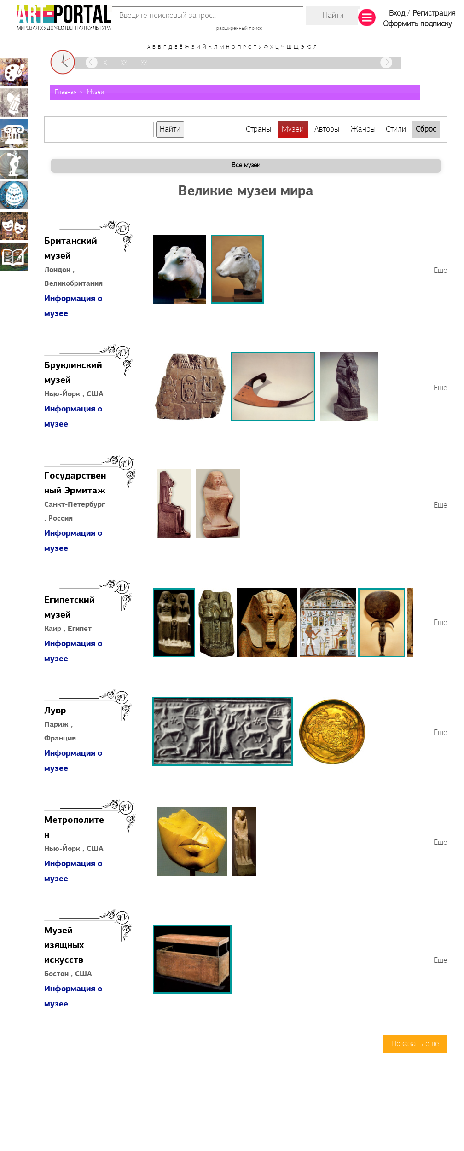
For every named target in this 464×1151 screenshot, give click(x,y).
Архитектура (14, 133)
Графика (14, 102)
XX (124, 63)
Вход (397, 13)
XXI (145, 63)
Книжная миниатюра (14, 257)
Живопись (14, 72)
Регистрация (433, 13)
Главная (66, 92)
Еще (440, 270)
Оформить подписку (417, 24)
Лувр (55, 711)
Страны (258, 129)
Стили (396, 129)
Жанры (363, 129)
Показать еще (415, 1044)
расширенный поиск (239, 28)
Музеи (95, 92)
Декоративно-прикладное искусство (14, 195)
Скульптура (14, 164)
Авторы (326, 129)
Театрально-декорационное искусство (14, 226)
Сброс (426, 129)
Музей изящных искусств (64, 945)
